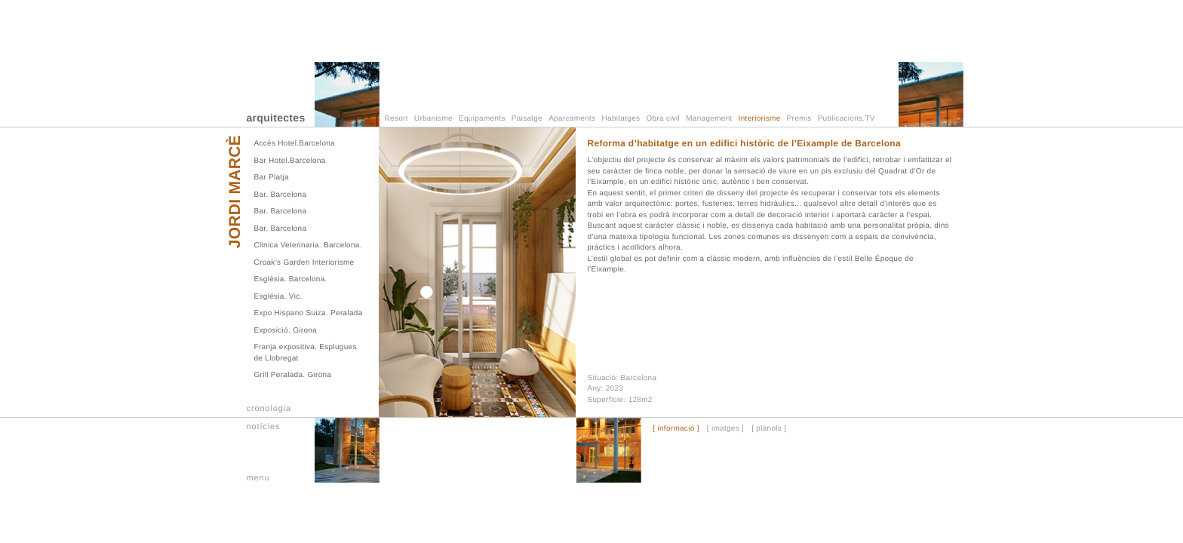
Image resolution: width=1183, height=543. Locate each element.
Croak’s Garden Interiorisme (304, 263)
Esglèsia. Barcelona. (290, 279)
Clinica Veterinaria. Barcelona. (308, 245)
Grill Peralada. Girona (293, 375)
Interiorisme (760, 119)
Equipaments (482, 119)
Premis (799, 119)
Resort (396, 119)
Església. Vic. (278, 297)
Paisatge (527, 119)
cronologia (269, 408)
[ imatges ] (725, 429)
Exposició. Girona (285, 331)
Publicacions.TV (846, 119)
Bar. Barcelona (280, 195)
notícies (264, 426)
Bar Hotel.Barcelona (290, 161)
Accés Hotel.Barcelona (294, 144)
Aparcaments (571, 119)
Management (709, 119)
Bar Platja (271, 177)
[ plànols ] (768, 429)
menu (258, 478)
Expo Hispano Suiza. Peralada (308, 313)
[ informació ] (676, 429)
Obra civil (663, 119)
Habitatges (621, 119)
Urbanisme (433, 119)
